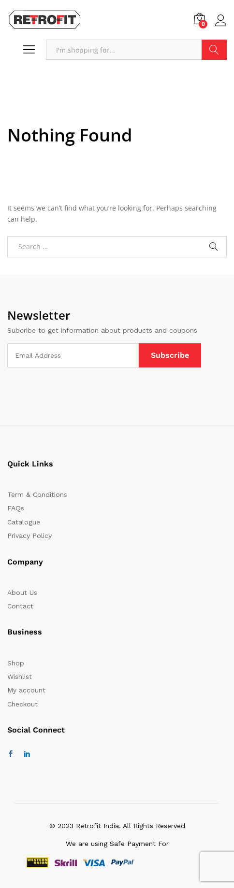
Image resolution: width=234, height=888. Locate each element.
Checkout (22, 704)
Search (214, 50)
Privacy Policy (29, 535)
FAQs (15, 508)
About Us (22, 592)
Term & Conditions (37, 494)
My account (26, 690)
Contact (20, 606)
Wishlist (19, 676)
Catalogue (23, 522)
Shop (15, 663)
